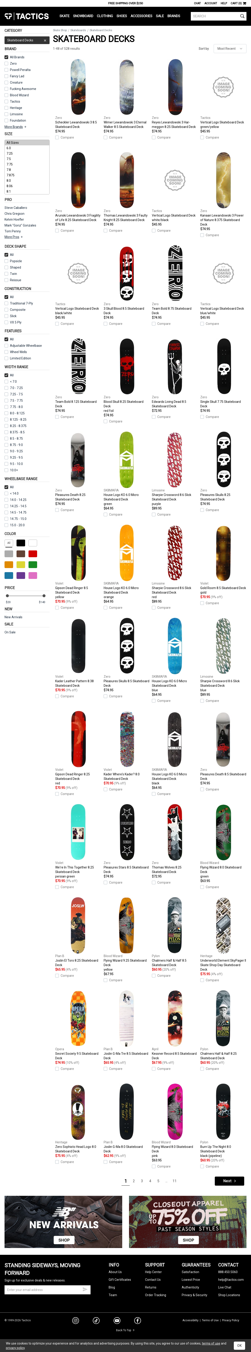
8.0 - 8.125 (15, 413)
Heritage (13, 108)
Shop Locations (229, 1295)
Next (230, 1181)
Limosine (14, 114)
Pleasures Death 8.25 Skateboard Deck (78, 466)
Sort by (204, 48)
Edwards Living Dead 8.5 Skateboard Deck (175, 373)
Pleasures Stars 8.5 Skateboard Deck (127, 839)
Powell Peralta (18, 70)
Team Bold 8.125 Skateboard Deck (78, 373)
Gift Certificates (120, 1279)
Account (210, 3)
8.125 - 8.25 (15, 419)
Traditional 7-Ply (19, 303)
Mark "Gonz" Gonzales (20, 225)
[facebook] (137, 1321)
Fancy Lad (14, 76)
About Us (115, 1272)
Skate (64, 16)
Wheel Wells (16, 352)
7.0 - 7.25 (14, 388)
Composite (15, 309)
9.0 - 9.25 (14, 451)
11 (174, 1181)
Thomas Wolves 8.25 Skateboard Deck (175, 839)
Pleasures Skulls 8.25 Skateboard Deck (223, 466)
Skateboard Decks (27, 40)
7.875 (27, 175)
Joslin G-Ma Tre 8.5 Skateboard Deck (127, 1025)
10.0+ (11, 470)
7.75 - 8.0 (14, 407)
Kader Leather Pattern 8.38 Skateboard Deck (78, 652)
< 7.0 (11, 381)
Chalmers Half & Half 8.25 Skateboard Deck (223, 1025)
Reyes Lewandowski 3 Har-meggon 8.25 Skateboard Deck (175, 94)
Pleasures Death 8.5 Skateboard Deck (223, 746)
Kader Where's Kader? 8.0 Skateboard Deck (127, 746)
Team (113, 1295)
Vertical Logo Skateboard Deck (223, 94)
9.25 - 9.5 (14, 457)
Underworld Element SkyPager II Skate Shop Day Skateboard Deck (223, 934)
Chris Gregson (14, 213)
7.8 (27, 169)
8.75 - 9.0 (14, 445)
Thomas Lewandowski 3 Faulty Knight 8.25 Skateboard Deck (127, 187)
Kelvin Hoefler (14, 219)
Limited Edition (18, 358)
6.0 (27, 148)
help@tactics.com (231, 1279)
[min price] (11, 602)
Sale (160, 16)
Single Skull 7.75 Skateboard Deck (223, 373)
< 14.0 (12, 493)
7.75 (27, 164)
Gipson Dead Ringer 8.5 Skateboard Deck (78, 562)
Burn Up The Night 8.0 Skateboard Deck (223, 1120)
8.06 (27, 186)
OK (239, 1345)
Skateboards (78, 30)
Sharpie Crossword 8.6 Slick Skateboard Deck (175, 469)
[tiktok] (96, 1321)
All (9, 255)
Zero (11, 63)
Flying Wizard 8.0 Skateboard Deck (223, 841)
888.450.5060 (228, 1272)
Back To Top (125, 1330)
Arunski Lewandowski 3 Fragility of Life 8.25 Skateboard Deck (78, 187)
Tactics (27, 16)
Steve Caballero (16, 208)
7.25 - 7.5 (14, 394)
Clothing (105, 16)
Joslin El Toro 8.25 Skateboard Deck (78, 932)
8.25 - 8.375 (15, 426)
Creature (14, 82)
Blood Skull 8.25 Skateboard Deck (127, 375)
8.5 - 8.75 (14, 438)
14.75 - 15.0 (15, 519)
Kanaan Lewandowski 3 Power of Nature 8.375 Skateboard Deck (223, 189)
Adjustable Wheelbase (23, 345)
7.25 (27, 153)
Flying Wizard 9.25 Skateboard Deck (127, 934)
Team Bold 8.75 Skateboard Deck (175, 280)
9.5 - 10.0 (14, 464)
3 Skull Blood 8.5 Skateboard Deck (127, 280)
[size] (27, 167)
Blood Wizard (17, 95)
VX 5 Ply (13, 322)
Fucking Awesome (20, 89)
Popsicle (13, 261)
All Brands (14, 57)
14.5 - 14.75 (15, 512)
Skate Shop (60, 30)
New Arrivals (13, 617)
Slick (11, 316)
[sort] (230, 48)
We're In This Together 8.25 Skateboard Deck (78, 841)
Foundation (15, 120)
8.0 (27, 180)
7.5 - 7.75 (14, 400)
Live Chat (224, 1287)
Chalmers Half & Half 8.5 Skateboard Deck (175, 932)
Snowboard (83, 16)
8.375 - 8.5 (15, 432)
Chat (197, 3)
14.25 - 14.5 (15, 506)
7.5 (27, 159)
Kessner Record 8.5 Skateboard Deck (175, 1025)
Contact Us (153, 1279)
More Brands (16, 127)
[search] (218, 16)
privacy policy (15, 1348)
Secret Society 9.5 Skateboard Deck (78, 1025)
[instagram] (75, 1321)
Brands (173, 16)
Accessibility (190, 1320)
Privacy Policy (230, 1320)
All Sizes (27, 142)
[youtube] (117, 1321)
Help (224, 3)
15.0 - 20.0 (15, 525)
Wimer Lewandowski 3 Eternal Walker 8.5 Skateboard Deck (127, 94)
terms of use (211, 1343)
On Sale (10, 632)
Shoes (122, 16)
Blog (112, 1287)
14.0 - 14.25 (15, 500)
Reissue (13, 280)
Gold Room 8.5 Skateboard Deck (223, 560)
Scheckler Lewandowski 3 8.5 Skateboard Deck (78, 94)
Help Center (153, 1272)
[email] (48, 1289)
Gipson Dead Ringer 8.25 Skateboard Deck (78, 748)
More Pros (14, 237)
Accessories (141, 16)
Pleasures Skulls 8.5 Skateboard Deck (127, 652)
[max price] (44, 602)
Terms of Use (210, 1320)
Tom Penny (13, 231)
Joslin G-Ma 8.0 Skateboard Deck (127, 1118)
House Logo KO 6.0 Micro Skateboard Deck (127, 469)
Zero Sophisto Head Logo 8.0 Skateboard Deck (78, 1118)
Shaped (13, 267)
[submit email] (85, 1288)
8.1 (27, 191)
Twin (11, 274)
